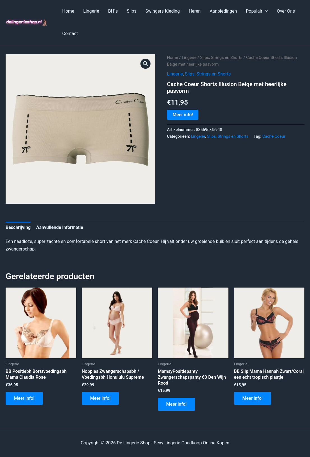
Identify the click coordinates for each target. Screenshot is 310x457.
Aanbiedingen (223, 11)
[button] (145, 64)
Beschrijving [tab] (18, 227)
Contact (70, 33)
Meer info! (183, 114)
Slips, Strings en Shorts (221, 57)
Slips (132, 11)
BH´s (113, 11)
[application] (265, 11)
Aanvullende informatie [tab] (59, 227)
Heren (195, 11)
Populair (257, 11)
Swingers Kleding (162, 11)
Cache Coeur (273, 136)
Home (68, 11)
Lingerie (91, 11)
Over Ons (286, 11)
